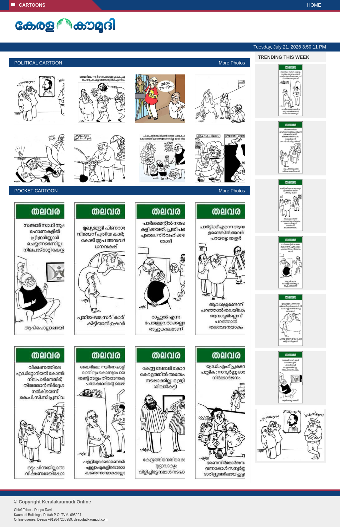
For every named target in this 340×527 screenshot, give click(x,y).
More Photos (232, 62)
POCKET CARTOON (36, 190)
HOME (314, 5)
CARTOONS (28, 5)
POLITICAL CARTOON (38, 62)
